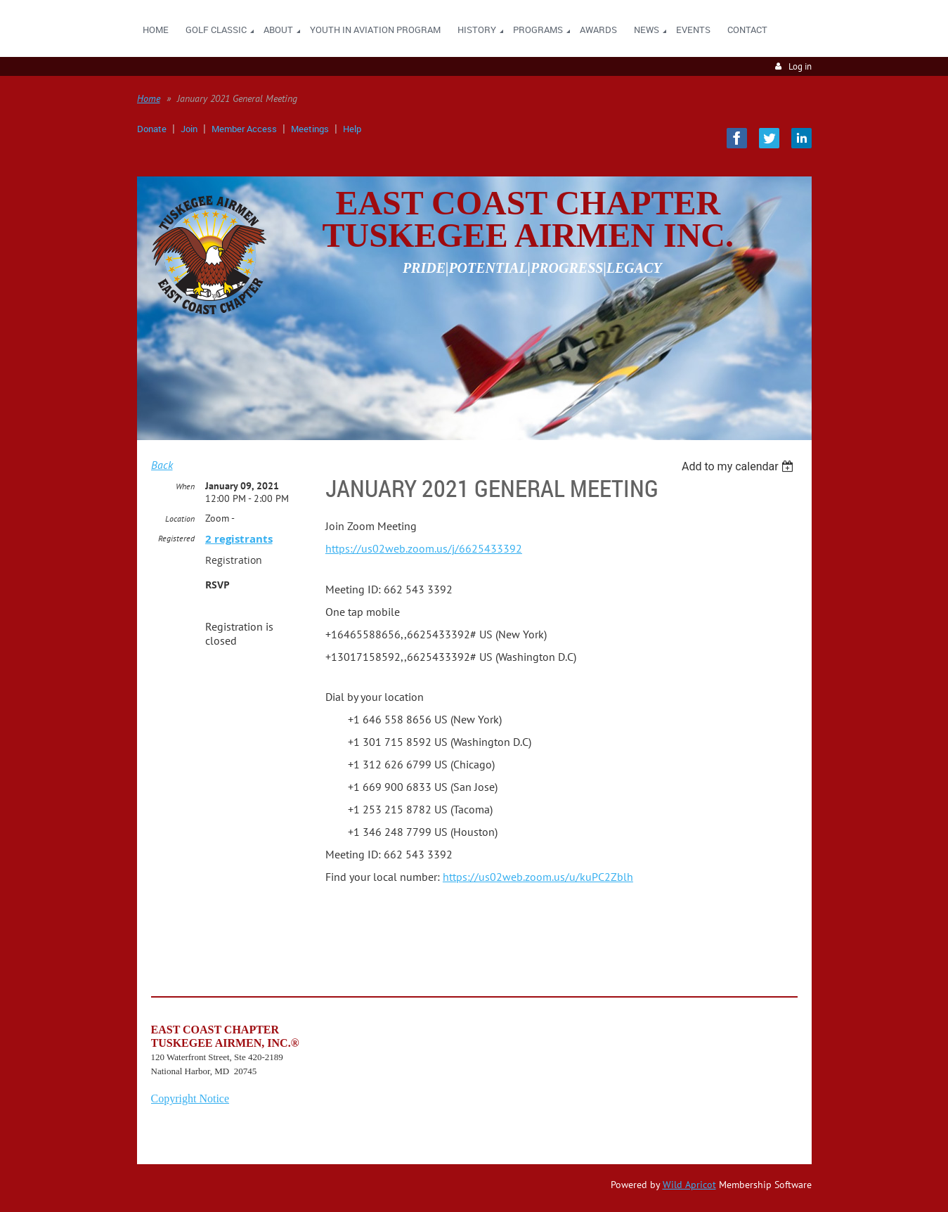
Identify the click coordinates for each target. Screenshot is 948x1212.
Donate (152, 128)
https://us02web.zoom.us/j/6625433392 (423, 548)
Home (148, 98)
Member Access (244, 128)
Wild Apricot (689, 1184)
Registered (176, 538)
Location (180, 518)
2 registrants (239, 538)
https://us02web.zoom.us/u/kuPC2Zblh (538, 877)
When (185, 486)
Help (352, 128)
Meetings (310, 128)
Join (189, 128)
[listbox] (740, 466)
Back (162, 465)
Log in (800, 66)
